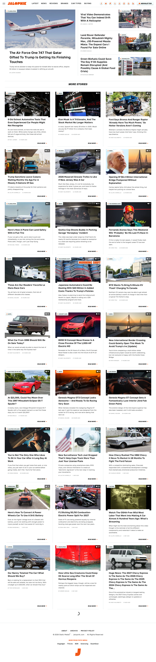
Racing (61, 486)
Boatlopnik (62, 546)
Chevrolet (112, 429)
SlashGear (94, 644)
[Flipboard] (110, 3)
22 (48, 151)
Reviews (54, 3)
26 (149, 371)
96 (48, 314)
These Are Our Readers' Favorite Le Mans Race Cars (26, 286)
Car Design (112, 371)
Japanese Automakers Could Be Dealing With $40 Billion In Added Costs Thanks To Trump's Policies (76, 288)
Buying (87, 3)
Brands (64, 3)
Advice (124, 34)
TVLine (70, 644)
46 (99, 314)
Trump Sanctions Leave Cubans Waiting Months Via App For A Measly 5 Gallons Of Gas (24, 180)
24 (99, 486)
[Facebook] (101, 3)
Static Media (64, 635)
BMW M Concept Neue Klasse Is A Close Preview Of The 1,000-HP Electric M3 (76, 343)
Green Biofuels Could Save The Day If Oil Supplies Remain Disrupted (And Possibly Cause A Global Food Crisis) (98, 65)
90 (149, 314)
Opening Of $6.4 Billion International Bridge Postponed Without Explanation (128, 180)
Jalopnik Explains (14, 429)
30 (48, 429)
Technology (126, 58)
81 (48, 371)
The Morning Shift (115, 203)
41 (99, 203)
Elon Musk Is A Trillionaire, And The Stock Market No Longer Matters (77, 121)
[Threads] (119, 3)
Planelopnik (12, 11)
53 (149, 547)
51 (99, 93)
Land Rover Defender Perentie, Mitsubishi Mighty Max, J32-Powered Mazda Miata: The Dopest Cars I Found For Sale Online (96, 41)
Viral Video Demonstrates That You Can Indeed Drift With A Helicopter (95, 17)
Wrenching (11, 93)
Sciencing (84, 644)
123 (98, 259)
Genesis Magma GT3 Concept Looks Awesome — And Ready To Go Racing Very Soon (77, 400)
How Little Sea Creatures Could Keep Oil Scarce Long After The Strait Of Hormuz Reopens (78, 576)
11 (149, 93)
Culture (111, 486)
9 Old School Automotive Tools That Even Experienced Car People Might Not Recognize (27, 122)
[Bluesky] (105, 3)
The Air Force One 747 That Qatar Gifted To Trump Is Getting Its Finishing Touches (40, 57)
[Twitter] (115, 3)
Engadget (61, 644)
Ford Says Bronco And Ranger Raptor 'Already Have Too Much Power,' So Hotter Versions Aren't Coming (128, 122)
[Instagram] (124, 3)
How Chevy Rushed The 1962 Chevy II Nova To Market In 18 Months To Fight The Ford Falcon (128, 458)
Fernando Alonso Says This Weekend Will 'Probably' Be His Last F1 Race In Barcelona (128, 233)
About (64, 631)
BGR (76, 644)
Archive (74, 631)
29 (48, 93)
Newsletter (145, 3)
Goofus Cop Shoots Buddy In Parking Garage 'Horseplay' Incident (77, 231)
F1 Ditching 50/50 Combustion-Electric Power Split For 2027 (74, 514)
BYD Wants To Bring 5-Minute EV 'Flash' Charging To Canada (126, 286)
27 (149, 259)
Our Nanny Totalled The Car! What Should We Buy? (26, 574)
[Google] (128, 3)
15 (48, 486)
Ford (110, 93)
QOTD (9, 258)
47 (149, 151)
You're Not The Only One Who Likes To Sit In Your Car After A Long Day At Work (27, 458)
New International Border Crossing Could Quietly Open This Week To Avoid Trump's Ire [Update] (127, 343)
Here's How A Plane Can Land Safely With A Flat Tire (27, 231)
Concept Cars (63, 314)
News (44, 3)
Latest (35, 3)
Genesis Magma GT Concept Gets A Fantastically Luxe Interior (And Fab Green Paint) (128, 400)
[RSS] (133, 3)
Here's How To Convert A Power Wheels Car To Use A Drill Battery (25, 514)
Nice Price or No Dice (14, 371)
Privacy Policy (87, 631)
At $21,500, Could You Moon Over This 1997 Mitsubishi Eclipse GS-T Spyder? (25, 400)
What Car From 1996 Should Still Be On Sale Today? (26, 341)
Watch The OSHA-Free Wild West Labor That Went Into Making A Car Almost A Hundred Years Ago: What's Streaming (128, 517)
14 (99, 151)
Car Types (76, 3)
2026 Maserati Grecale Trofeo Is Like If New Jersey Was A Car (77, 178)
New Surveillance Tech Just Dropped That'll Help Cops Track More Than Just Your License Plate (77, 458)
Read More (41, 143)
